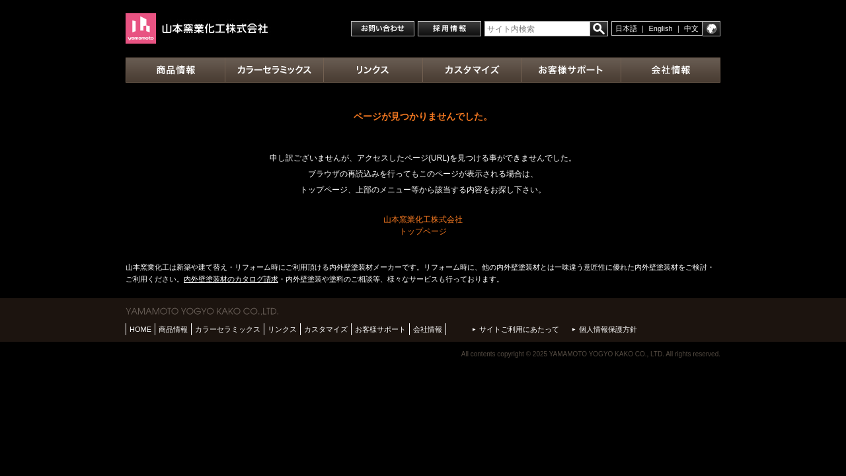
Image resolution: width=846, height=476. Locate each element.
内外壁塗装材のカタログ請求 (231, 279)
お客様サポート (380, 329)
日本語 (626, 28)
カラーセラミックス (227, 329)
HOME (140, 329)
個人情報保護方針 (608, 329)
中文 (691, 28)
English (661, 28)
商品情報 (173, 329)
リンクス (282, 329)
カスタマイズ (326, 329)
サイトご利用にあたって (519, 329)
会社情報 (427, 329)
